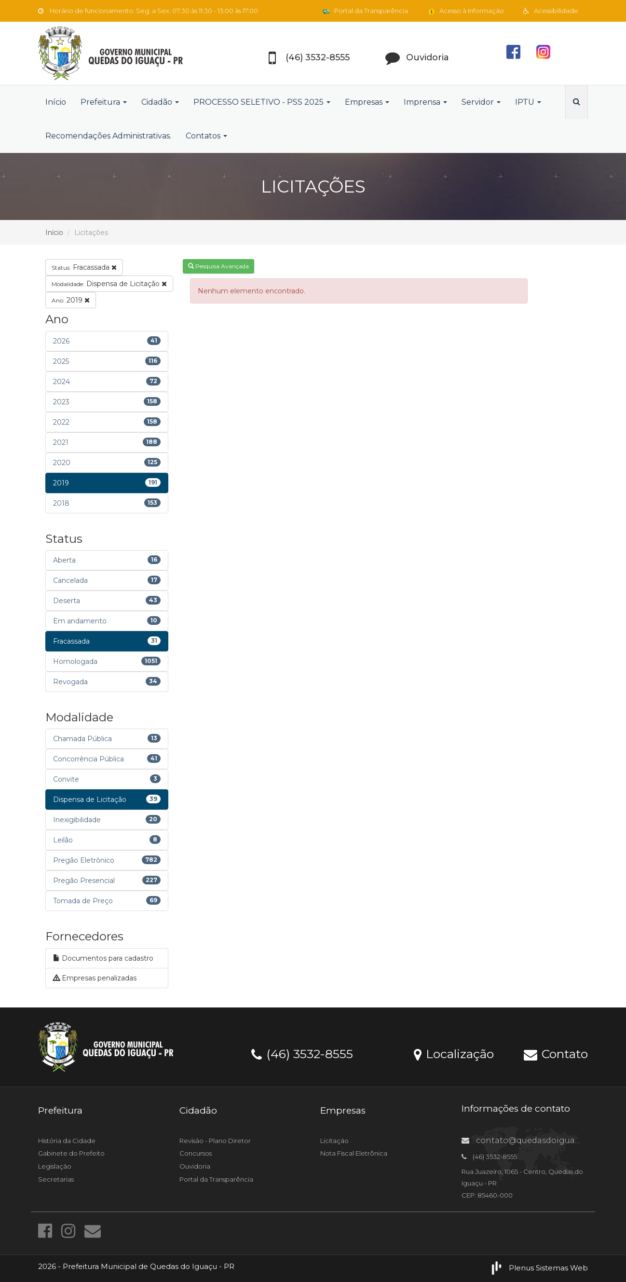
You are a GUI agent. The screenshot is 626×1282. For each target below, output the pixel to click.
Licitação (334, 1140)
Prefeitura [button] (104, 102)
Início (55, 102)
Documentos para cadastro (103, 958)
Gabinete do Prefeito (71, 1153)
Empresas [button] (367, 102)
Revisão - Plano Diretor (215, 1140)
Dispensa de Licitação (109, 283)
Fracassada (84, 267)
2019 (71, 300)
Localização (454, 1053)
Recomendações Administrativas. (108, 135)
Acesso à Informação (465, 10)
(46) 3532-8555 (302, 1053)
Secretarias (56, 1179)
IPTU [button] (528, 102)
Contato (556, 1053)
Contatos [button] (206, 135)
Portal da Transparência (365, 10)
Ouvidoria (194, 1166)
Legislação (54, 1166)
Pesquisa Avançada (218, 266)
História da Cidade (66, 1140)
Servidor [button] (481, 102)
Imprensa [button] (425, 102)
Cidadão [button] (160, 102)
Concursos (195, 1153)
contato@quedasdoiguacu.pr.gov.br (542, 1140)
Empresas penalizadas (94, 978)
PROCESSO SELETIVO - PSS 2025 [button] (261, 102)
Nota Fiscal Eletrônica (353, 1153)
